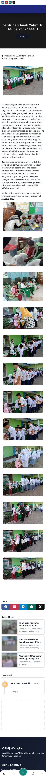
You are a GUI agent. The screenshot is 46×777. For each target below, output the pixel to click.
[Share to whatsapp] (31, 607)
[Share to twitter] (40, 607)
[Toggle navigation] (43, 8)
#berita (23, 36)
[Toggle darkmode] (33, 773)
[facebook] (2, 2)
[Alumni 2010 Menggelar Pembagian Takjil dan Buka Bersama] (9, 660)
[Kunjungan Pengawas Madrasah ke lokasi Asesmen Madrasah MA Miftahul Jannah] (9, 627)
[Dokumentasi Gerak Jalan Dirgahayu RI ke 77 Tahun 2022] (9, 643)
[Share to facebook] (5, 607)
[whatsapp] (10, 2)
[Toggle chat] (23, 772)
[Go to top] (41, 773)
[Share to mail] (14, 607)
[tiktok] (14, 2)
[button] (4, 773)
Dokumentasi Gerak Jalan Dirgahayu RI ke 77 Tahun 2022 (30, 640)
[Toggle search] (13, 773)
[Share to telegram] (23, 607)
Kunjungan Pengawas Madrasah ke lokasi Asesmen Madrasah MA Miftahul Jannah (30, 624)
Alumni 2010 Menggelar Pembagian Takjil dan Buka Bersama (30, 657)
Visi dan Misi (10, 769)
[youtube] (6, 2)
